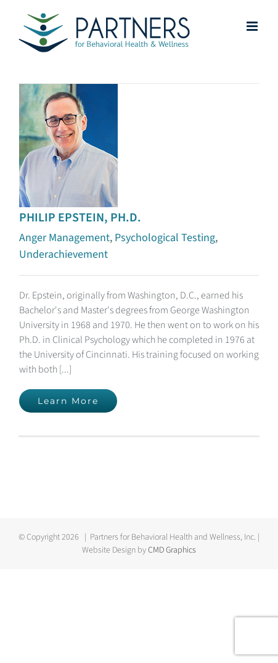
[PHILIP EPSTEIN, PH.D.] (68, 91)
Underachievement (63, 254)
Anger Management (64, 237)
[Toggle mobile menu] (253, 26)
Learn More (68, 400)
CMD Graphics (172, 550)
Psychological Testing (165, 237)
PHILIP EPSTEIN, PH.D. (80, 217)
